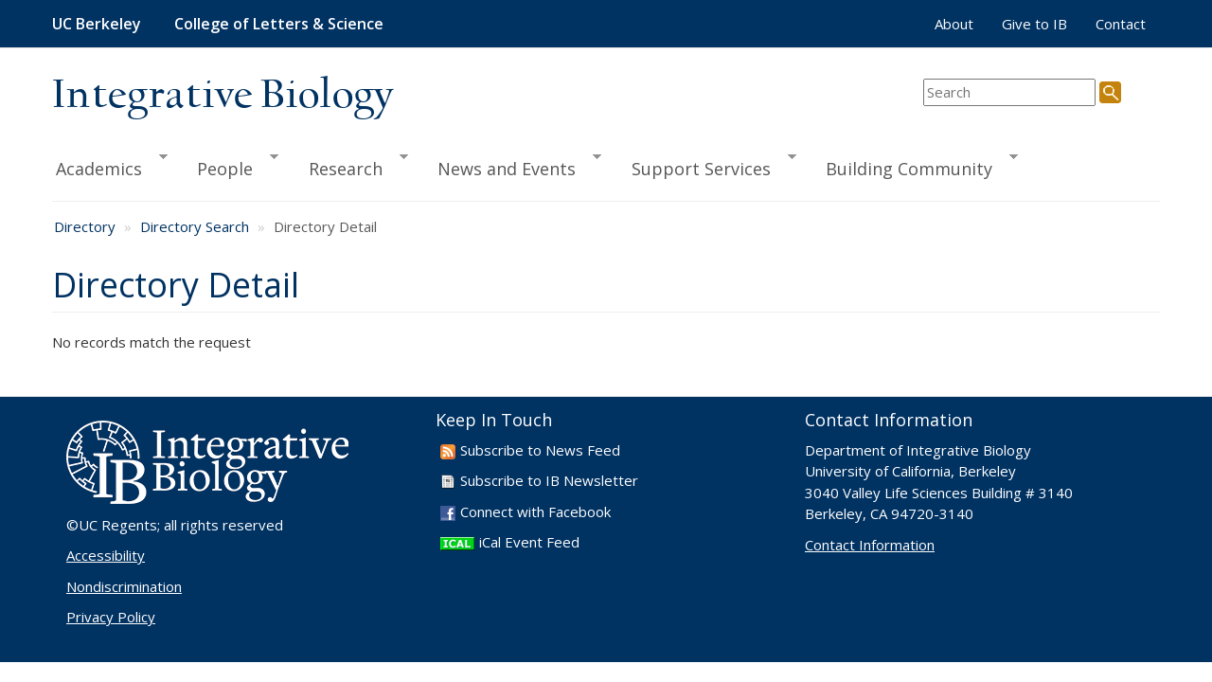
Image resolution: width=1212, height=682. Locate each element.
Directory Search (194, 226)
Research (350, 166)
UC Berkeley (96, 23)
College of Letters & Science (278, 23)
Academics (110, 166)
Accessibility (105, 555)
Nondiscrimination (124, 586)
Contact (1121, 23)
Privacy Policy (110, 616)
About (954, 23)
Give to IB (1034, 23)
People (229, 166)
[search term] (1009, 92)
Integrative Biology (222, 96)
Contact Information (870, 544)
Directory (85, 226)
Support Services (705, 166)
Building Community (913, 166)
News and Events (510, 166)
